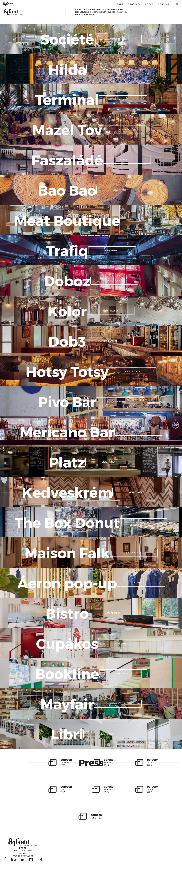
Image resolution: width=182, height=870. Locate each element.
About (119, 4)
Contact (164, 4)
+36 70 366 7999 (23, 849)
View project (117, 39)
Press (149, 4)
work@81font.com (23, 854)
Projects (134, 4)
